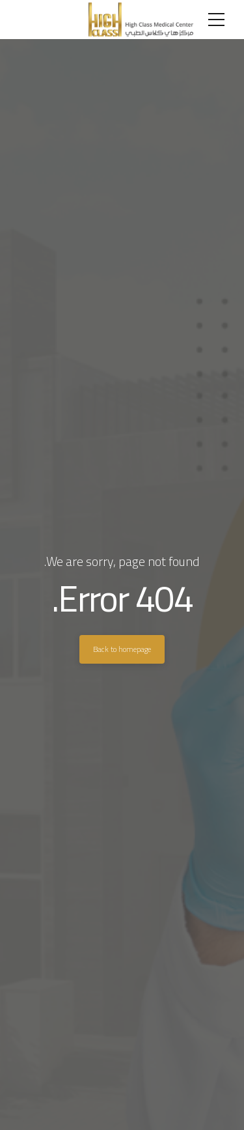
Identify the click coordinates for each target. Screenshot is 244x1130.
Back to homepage (122, 649)
